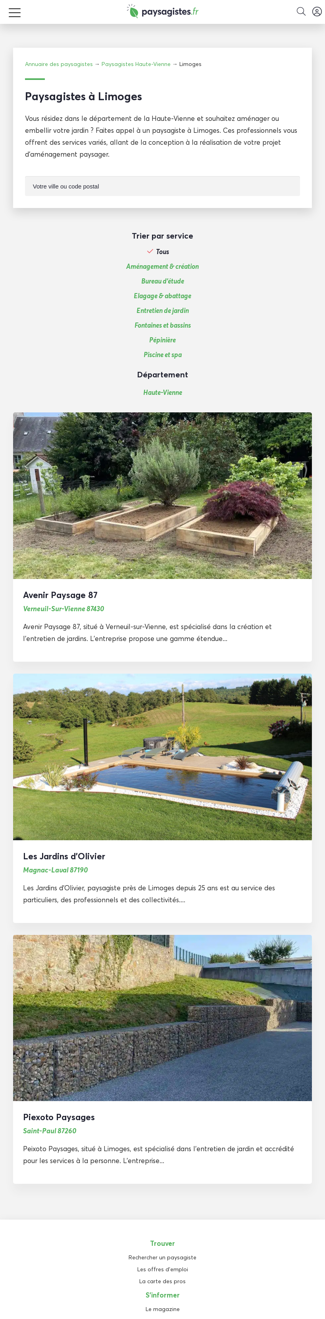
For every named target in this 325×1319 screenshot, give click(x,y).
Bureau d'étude (162, 281)
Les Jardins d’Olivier (64, 856)
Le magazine (163, 1309)
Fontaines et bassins (163, 325)
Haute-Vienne (162, 392)
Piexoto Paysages (59, 1117)
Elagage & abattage (162, 296)
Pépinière (162, 340)
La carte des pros (162, 1281)
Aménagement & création (162, 266)
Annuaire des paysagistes (59, 64)
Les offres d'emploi (162, 1269)
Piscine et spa (163, 355)
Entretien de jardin (163, 311)
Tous (162, 252)
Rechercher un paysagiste (162, 1257)
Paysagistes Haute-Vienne (136, 64)
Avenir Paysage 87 (60, 594)
